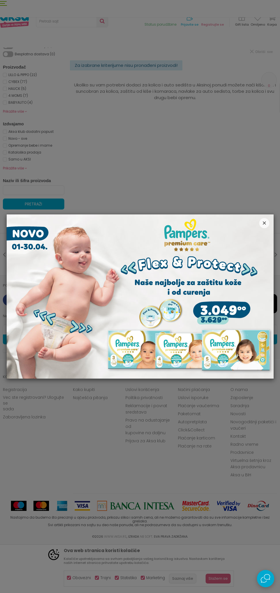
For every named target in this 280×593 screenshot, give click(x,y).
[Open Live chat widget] (265, 578)
